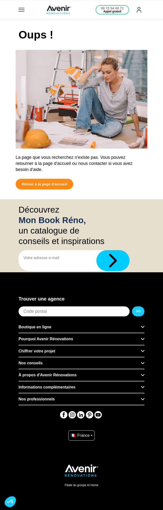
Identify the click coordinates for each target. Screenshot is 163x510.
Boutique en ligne (35, 327)
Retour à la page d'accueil (44, 184)
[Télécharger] (113, 260)
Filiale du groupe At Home (81, 485)
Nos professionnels (37, 399)
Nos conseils (31, 363)
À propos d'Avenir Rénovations (48, 375)
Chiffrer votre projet (37, 351)
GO (138, 311)
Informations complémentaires (47, 387)
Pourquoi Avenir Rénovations (46, 339)
